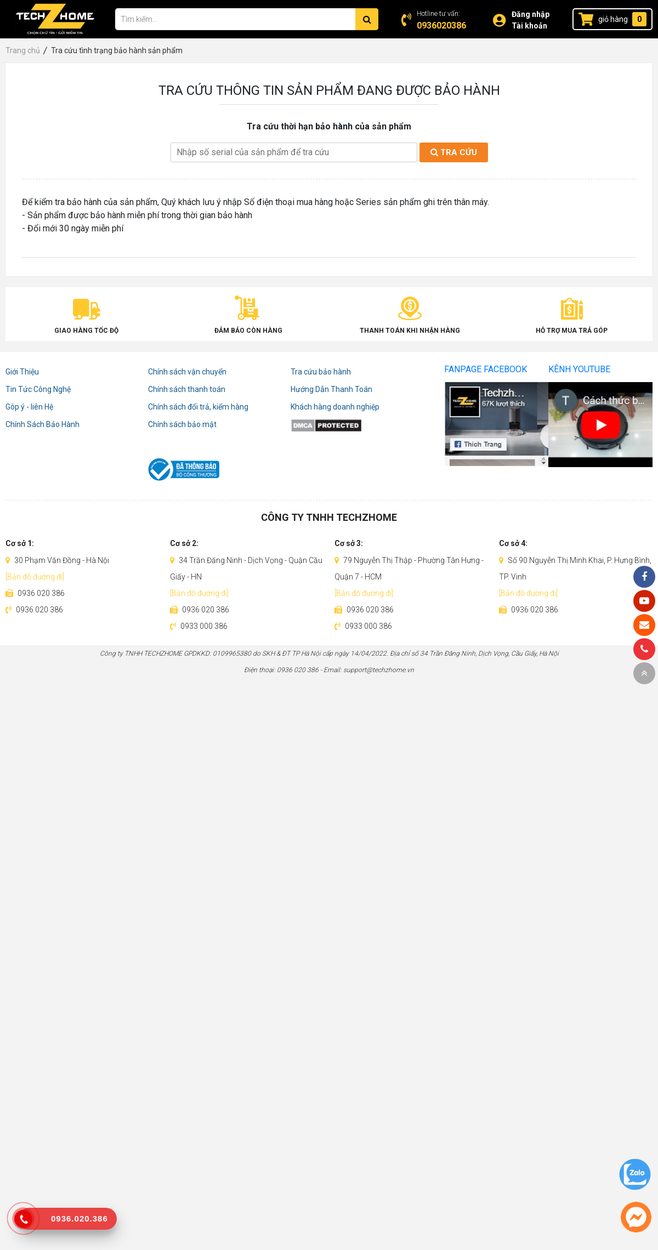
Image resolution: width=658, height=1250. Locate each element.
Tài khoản (529, 25)
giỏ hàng (613, 19)
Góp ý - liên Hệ (29, 406)
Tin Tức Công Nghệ (38, 389)
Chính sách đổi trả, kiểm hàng (198, 406)
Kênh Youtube (579, 369)
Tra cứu (453, 152)
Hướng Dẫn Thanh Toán (331, 389)
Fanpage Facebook (485, 369)
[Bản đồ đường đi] (34, 576)
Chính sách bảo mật (182, 424)
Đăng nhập (530, 14)
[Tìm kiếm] (366, 19)
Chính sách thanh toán (186, 389)
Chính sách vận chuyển (187, 371)
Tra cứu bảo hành (321, 371)
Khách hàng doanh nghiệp (335, 406)
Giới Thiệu (22, 371)
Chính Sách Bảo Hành (42, 424)
